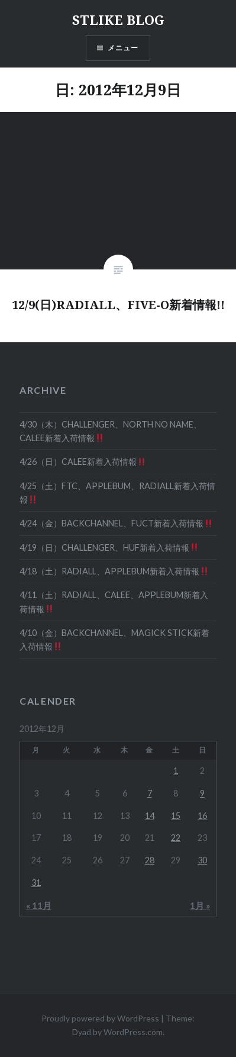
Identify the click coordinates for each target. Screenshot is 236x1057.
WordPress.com (133, 1032)
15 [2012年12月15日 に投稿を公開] (175, 816)
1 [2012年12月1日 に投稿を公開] (175, 771)
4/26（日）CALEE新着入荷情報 (83, 462)
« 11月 (38, 905)
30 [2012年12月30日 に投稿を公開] (202, 860)
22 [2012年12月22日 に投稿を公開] (175, 838)
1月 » (200, 905)
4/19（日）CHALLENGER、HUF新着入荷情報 (109, 547)
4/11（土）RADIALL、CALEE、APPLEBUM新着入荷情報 (114, 601)
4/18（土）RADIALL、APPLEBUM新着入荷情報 (114, 571)
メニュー (123, 47)
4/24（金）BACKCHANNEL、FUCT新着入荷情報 (116, 523)
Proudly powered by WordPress (100, 1018)
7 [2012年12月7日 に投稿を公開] (149, 793)
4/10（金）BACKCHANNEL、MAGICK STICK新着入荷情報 (114, 639)
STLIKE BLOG (118, 19)
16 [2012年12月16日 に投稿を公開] (202, 816)
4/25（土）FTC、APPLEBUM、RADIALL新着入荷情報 (117, 493)
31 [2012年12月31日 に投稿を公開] (36, 883)
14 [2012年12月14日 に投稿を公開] (149, 816)
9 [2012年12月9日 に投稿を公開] (202, 793)
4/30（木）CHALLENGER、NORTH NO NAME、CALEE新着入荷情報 (111, 431)
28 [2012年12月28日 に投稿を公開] (149, 860)
